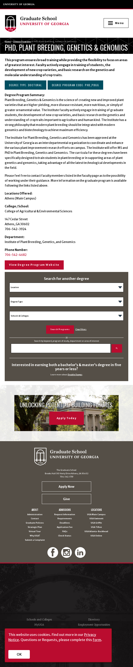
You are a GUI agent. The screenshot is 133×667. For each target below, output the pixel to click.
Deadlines (65, 523)
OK (19, 654)
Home (8, 41)
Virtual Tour (35, 532)
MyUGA (39, 624)
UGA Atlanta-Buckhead (96, 532)
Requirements (64, 519)
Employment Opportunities (94, 624)
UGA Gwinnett (96, 519)
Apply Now (66, 487)
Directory (94, 619)
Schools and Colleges (39, 619)
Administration (34, 515)
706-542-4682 (16, 255)
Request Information (64, 515)
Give (66, 499)
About (35, 510)
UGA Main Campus (96, 515)
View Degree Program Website (34, 264)
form (97, 640)
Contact (35, 519)
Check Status (64, 536)
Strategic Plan (35, 527)
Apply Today (67, 418)
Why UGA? (35, 536)
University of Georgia (19, 4)
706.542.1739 (66, 476)
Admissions (65, 510)
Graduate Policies (35, 523)
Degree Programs (22, 41)
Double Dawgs (75, 374)
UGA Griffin (96, 523)
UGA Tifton (96, 527)
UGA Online (96, 536)
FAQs (64, 532)
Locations (96, 510)
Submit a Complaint (35, 540)
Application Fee (65, 527)
